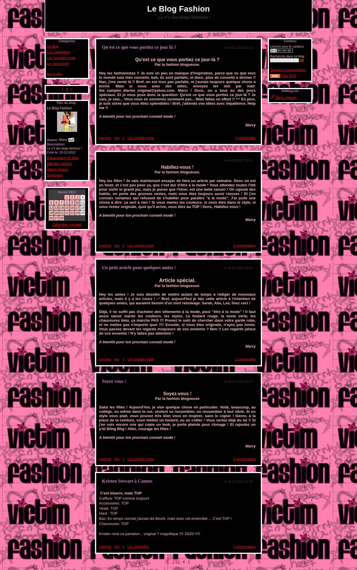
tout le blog (54, 74)
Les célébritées (58, 52)
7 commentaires (244, 546)
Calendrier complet (66, 225)
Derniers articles (59, 164)
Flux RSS (283, 76)
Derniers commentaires (288, 70)
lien (117, 138)
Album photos (57, 170)
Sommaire (55, 175)
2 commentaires (244, 459)
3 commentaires (244, 245)
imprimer (105, 138)
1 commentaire (245, 138)
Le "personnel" (58, 64)
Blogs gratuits (283, 98)
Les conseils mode (61, 58)
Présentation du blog (63, 158)
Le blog (52, 46)
